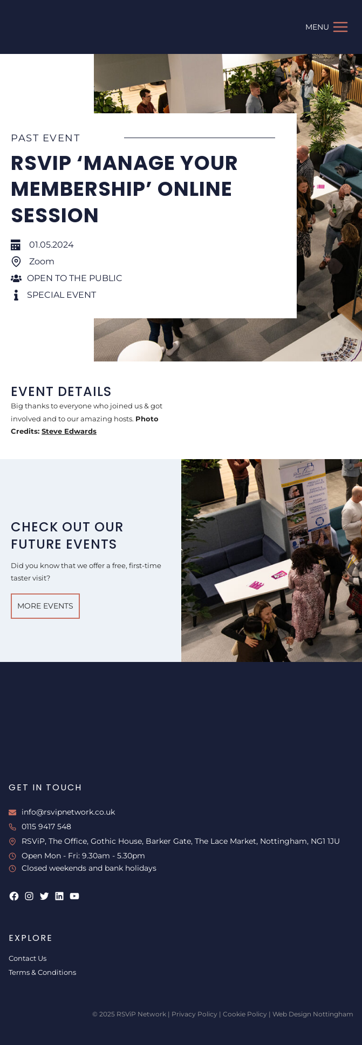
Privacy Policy (194, 1014)
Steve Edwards (69, 431)
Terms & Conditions (42, 972)
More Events (45, 606)
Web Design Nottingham (312, 1014)
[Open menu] (326, 26)
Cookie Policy (245, 1014)
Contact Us (27, 958)
